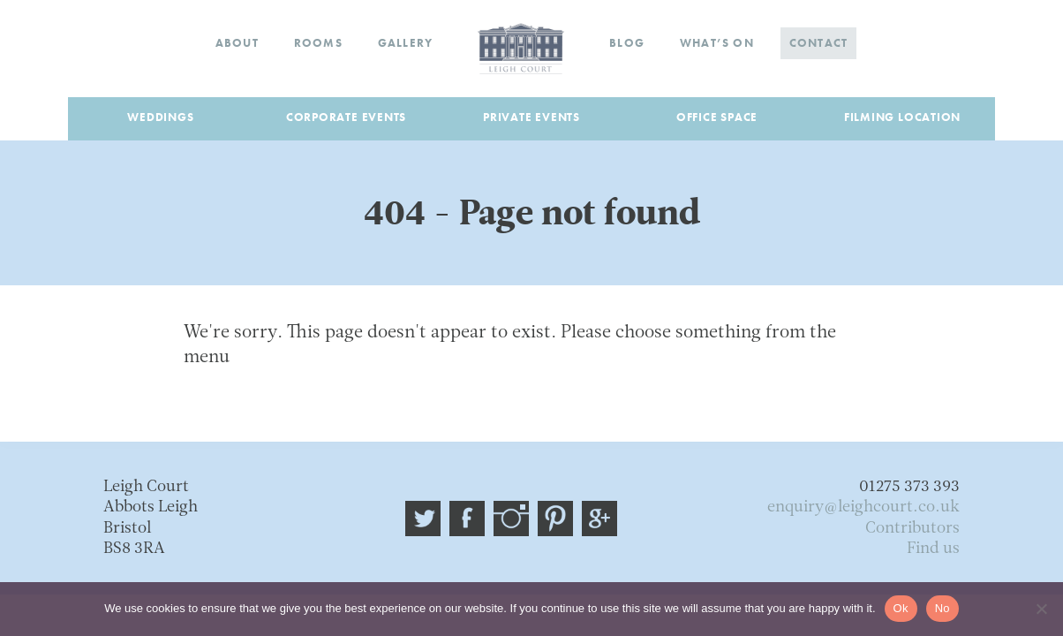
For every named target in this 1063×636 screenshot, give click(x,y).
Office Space (717, 117)
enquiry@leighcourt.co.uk (863, 507)
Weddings (160, 117)
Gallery (405, 42)
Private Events (531, 117)
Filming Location (902, 117)
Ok (900, 608)
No (942, 608)
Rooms (318, 42)
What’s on (717, 42)
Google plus (599, 518)
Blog (627, 42)
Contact (818, 42)
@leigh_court (423, 518)
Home (521, 48)
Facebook (467, 518)
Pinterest (555, 518)
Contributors (912, 528)
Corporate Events (346, 117)
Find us (933, 549)
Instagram (511, 518)
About (237, 42)
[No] (1041, 608)
